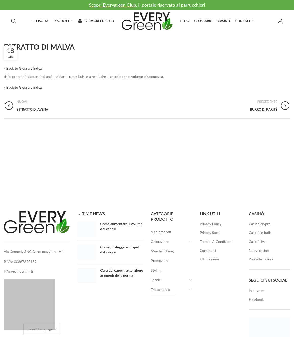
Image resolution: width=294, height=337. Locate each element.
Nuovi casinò (259, 250)
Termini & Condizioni (216, 241)
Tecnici (159, 280)
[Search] (14, 21)
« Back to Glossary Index (23, 68)
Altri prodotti (161, 232)
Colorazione (163, 242)
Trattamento (163, 290)
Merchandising (162, 251)
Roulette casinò (261, 259)
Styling (156, 270)
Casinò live (257, 241)
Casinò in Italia (260, 232)
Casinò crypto (260, 224)
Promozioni (160, 260)
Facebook (256, 299)
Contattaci (208, 250)
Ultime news (210, 259)
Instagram (256, 290)
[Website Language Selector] (42, 329)
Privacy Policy (210, 224)
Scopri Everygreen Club (112, 5)
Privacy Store (210, 232)
